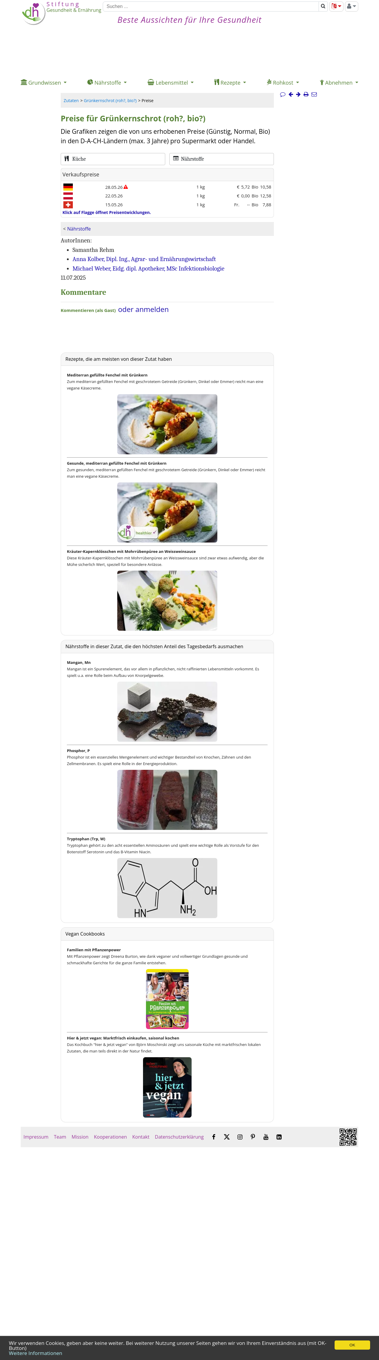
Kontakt (141, 1137)
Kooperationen (110, 1137)
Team (60, 1137)
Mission (80, 1137)
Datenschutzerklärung (179, 1137)
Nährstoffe (79, 229)
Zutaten (71, 100)
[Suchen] (211, 6)
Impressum (36, 1137)
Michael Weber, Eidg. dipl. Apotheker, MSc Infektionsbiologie (148, 268)
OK (352, 1345)
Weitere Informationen (35, 1353)
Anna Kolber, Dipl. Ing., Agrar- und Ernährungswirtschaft (144, 259)
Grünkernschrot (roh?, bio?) (110, 100)
